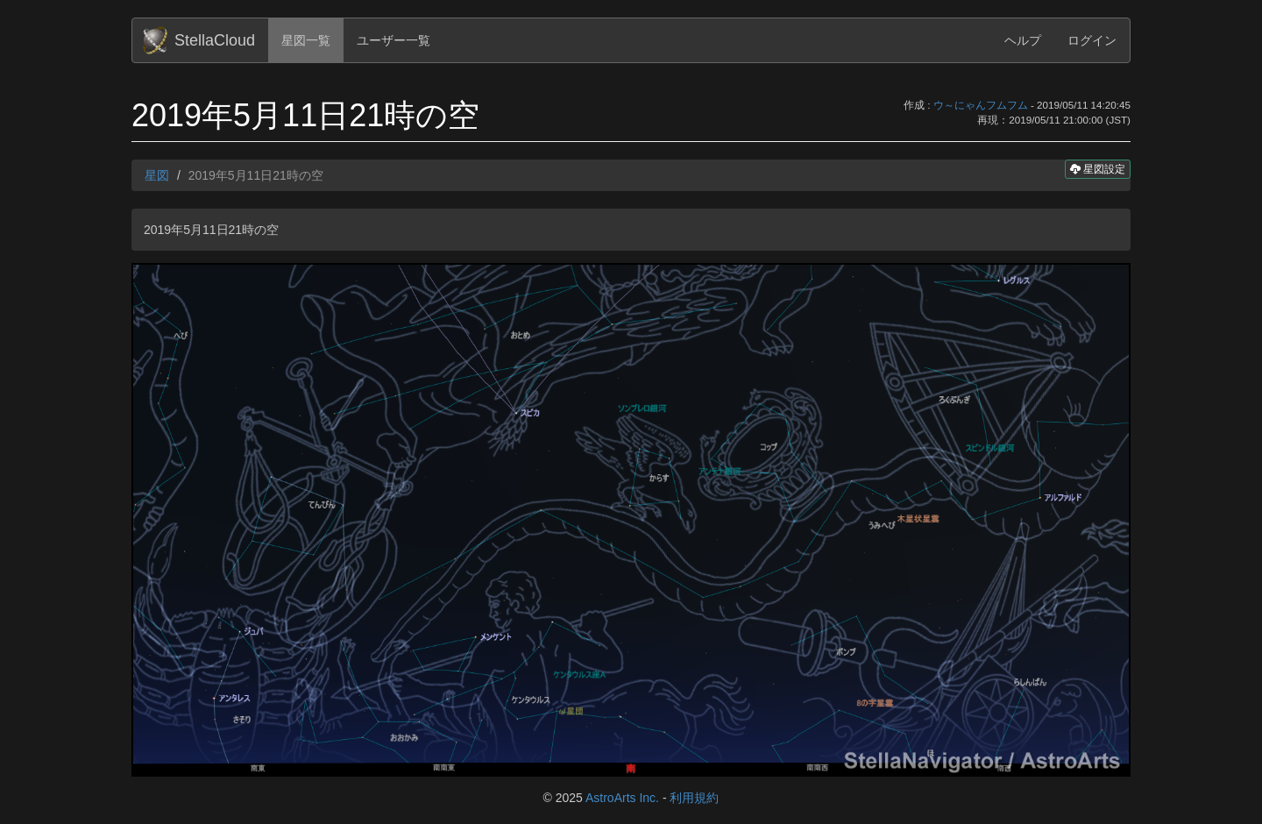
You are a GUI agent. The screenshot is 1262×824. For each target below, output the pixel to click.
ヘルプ (1022, 40)
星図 (157, 175)
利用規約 (694, 798)
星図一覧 (305, 40)
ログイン (1092, 40)
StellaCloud (214, 40)
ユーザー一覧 (393, 40)
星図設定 (1097, 168)
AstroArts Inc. (622, 798)
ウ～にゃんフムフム (980, 104)
